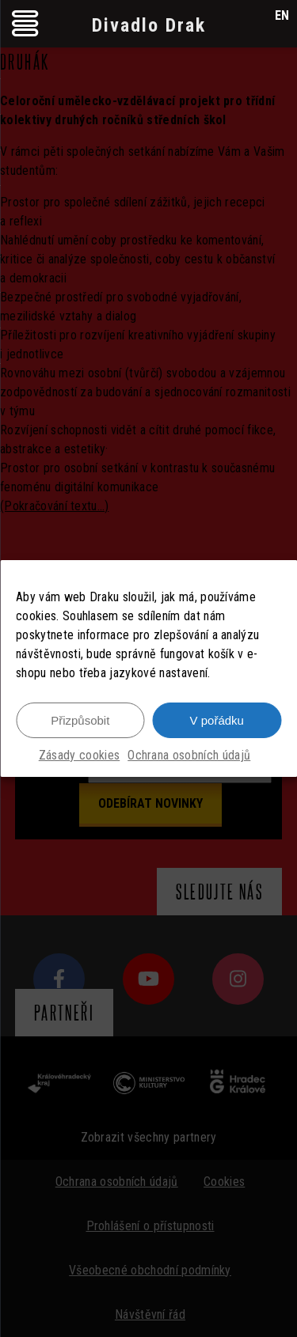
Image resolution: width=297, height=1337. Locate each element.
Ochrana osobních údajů (189, 755)
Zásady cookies (79, 755)
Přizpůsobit (80, 720)
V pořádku (217, 720)
